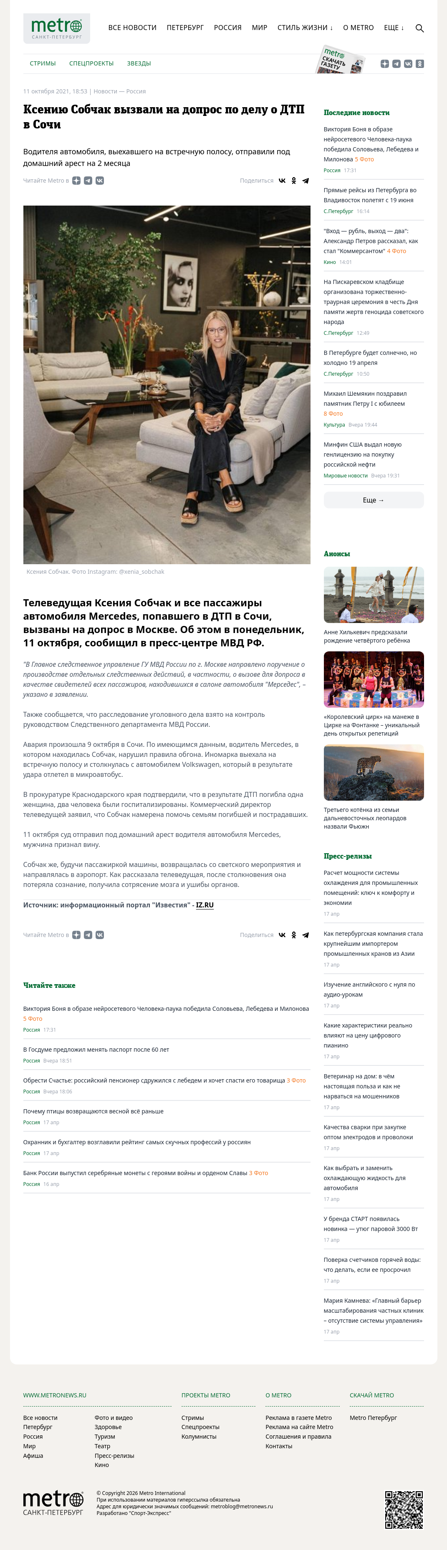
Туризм (105, 1436)
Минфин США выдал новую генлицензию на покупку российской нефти (363, 454)
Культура (334, 425)
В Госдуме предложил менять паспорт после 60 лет (96, 1049)
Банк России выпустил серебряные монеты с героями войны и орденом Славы (135, 1173)
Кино (330, 262)
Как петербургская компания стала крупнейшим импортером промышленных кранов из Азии (373, 943)
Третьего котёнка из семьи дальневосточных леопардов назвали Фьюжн (365, 818)
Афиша (33, 1456)
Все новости (133, 27)
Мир (260, 27)
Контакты (278, 1446)
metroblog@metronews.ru (242, 1506)
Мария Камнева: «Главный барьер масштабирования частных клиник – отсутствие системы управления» (374, 1310)
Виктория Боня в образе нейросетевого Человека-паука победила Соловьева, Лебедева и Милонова (166, 1008)
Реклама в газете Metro (298, 1418)
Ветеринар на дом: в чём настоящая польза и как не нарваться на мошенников (362, 1086)
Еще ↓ (394, 27)
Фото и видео (114, 1418)
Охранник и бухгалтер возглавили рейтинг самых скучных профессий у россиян (137, 1142)
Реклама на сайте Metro (299, 1427)
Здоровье (108, 1427)
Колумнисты (199, 1436)
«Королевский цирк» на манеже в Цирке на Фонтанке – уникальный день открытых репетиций (372, 725)
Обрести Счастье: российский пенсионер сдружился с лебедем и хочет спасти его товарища (155, 1080)
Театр (103, 1446)
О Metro (358, 27)
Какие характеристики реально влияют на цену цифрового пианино (368, 1035)
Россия (228, 27)
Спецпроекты (91, 63)
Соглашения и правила (298, 1436)
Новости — (109, 91)
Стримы (43, 63)
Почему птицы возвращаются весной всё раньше (93, 1111)
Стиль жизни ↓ (305, 27)
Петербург (185, 27)
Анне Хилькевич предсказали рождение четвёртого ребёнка (367, 636)
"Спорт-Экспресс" (150, 1513)
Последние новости (357, 113)
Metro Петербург (373, 1418)
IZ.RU (205, 904)
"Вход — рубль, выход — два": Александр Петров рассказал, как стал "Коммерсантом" (371, 241)
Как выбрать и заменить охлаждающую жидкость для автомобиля (365, 1178)
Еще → (373, 500)
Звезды (139, 63)
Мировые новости (346, 475)
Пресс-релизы (114, 1456)
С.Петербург (339, 211)
